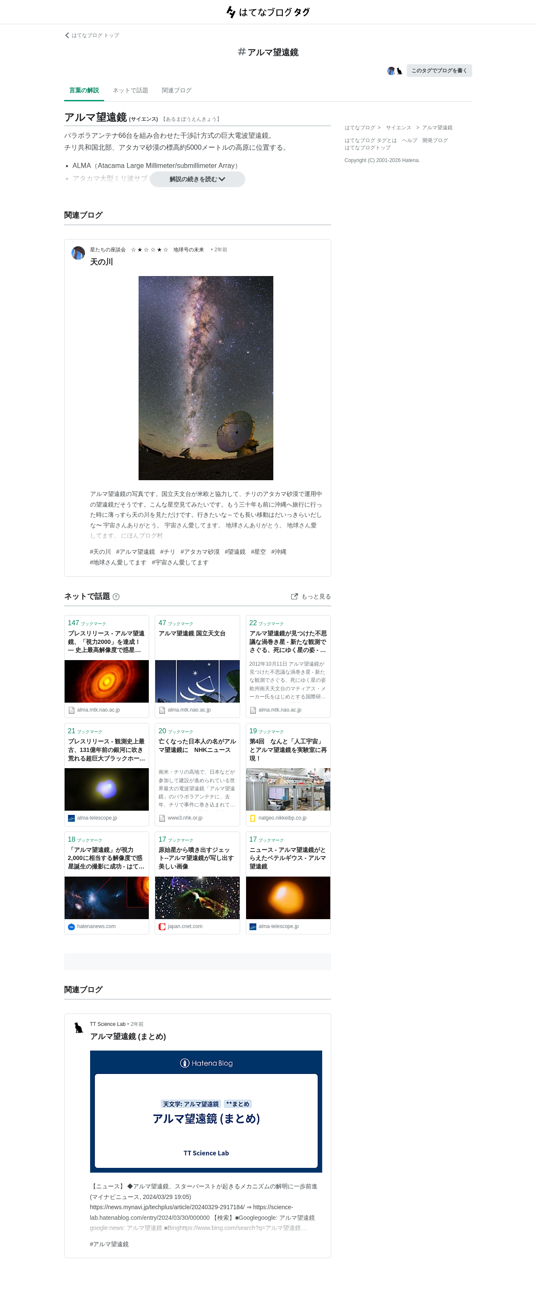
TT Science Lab (108, 1024)
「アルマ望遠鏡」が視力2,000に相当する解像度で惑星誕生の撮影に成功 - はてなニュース (106, 858)
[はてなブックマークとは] (116, 596)
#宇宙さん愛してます (180, 562)
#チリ (168, 551)
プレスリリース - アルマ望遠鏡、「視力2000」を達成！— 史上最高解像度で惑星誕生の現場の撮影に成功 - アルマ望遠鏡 (106, 642)
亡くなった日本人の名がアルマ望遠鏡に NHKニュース (197, 745)
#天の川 (100, 551)
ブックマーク (87, 623)
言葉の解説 (84, 90)
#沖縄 (278, 551)
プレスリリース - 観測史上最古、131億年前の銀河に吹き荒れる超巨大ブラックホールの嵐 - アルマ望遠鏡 (106, 750)
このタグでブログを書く (439, 71)
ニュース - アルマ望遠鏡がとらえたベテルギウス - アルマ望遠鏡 (288, 858)
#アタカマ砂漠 (200, 551)
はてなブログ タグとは (371, 140)
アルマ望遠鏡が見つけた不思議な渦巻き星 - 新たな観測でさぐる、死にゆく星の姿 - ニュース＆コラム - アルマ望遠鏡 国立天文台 (288, 642)
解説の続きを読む (198, 179)
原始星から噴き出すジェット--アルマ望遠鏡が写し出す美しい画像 (196, 858)
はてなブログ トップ (91, 35)
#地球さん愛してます (118, 562)
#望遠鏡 (235, 551)
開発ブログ (435, 140)
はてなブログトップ (368, 148)
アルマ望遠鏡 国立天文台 (192, 633)
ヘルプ (409, 140)
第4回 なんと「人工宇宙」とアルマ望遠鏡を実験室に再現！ (288, 749)
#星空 (258, 551)
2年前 (220, 250)
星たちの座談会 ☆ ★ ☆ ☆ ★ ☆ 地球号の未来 (150, 250)
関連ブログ (177, 90)
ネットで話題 (130, 90)
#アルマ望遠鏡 (135, 551)
